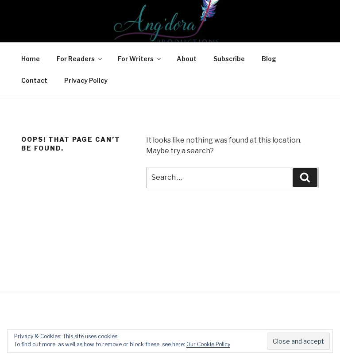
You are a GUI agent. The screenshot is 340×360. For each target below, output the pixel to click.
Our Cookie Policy (208, 344)
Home (30, 58)
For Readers (80, 58)
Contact (34, 80)
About (187, 58)
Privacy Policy (86, 80)
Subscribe (229, 58)
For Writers (140, 58)
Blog (269, 58)
